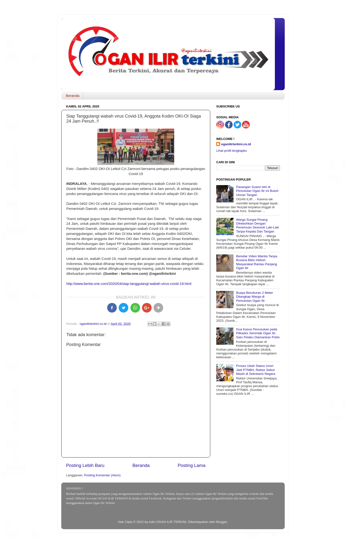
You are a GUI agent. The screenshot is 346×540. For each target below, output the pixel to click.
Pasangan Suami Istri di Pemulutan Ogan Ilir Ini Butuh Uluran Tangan (257, 190)
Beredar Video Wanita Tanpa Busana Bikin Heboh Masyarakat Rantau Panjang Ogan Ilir (256, 262)
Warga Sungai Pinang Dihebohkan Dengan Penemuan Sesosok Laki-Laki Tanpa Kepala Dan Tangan (257, 225)
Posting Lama (191, 465)
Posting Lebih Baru (85, 465)
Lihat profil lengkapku (231, 150)
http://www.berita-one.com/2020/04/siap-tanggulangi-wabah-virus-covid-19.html (129, 284)
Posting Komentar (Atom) (102, 475)
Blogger (221, 522)
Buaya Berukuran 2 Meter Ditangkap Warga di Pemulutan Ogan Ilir (254, 296)
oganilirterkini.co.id (236, 144)
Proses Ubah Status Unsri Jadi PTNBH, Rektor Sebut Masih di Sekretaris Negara (255, 369)
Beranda (73, 96)
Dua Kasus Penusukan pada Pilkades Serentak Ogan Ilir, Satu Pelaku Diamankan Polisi (257, 333)
